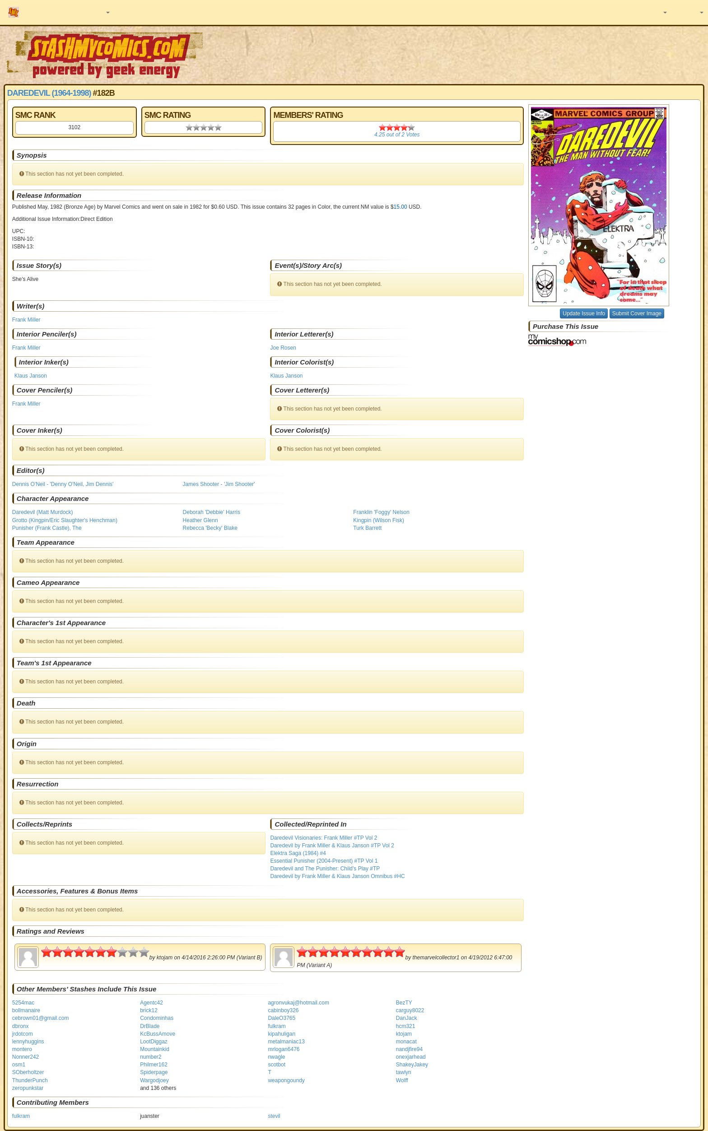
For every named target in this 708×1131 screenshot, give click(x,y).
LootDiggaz (154, 1041)
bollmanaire (26, 1010)
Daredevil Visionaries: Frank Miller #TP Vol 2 (323, 838)
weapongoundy (286, 1080)
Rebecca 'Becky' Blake (210, 528)
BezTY (404, 1003)
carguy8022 (410, 1010)
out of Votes (396, 134)
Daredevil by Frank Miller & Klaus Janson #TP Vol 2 (332, 845)
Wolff (402, 1080)
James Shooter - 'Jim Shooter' (219, 484)
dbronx (20, 1026)
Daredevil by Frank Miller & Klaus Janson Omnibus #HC (337, 876)
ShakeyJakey (412, 1064)
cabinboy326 (283, 1010)
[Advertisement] (499, 54)
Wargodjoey (154, 1080)
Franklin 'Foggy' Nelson (381, 512)
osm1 (18, 1064)
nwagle (276, 1057)
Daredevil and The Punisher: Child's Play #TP (325, 868)
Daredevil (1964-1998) (49, 93)
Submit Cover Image (636, 313)
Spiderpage (154, 1072)
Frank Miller (26, 320)
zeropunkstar (27, 1088)
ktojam (404, 1034)
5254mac (23, 1003)
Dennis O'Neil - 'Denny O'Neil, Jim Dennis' (63, 484)
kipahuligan (281, 1034)
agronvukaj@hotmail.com (298, 1003)
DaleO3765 (281, 1018)
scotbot (276, 1064)
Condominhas (156, 1018)
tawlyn (403, 1072)
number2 (150, 1057)
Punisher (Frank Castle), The (47, 528)
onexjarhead (411, 1057)
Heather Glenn (200, 520)
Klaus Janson (30, 376)
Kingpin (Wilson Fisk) (378, 520)
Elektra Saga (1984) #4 (298, 853)
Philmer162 (154, 1064)
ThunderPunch (30, 1080)
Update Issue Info (584, 313)
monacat (406, 1041)
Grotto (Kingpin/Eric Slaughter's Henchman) (64, 520)
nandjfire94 (409, 1049)
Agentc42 (151, 1003)
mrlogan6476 (283, 1049)
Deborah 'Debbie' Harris (211, 512)
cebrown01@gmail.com (40, 1018)
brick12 (149, 1010)
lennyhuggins (28, 1041)
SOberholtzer (28, 1072)
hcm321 (405, 1026)
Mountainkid (154, 1049)
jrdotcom (22, 1034)
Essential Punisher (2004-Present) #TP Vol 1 (323, 861)
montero (22, 1049)
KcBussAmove (157, 1034)
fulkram (276, 1026)
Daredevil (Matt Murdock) (42, 512)
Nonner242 (25, 1057)
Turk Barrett (367, 528)
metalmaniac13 (286, 1041)
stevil (274, 1116)
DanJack (406, 1018)
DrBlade (149, 1026)
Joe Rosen (283, 348)
